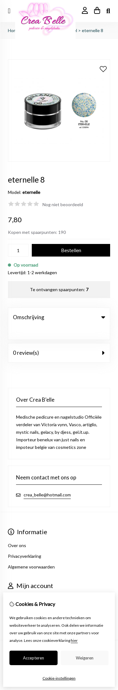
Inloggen (16, 586)
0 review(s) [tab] (59, 340)
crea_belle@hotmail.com (47, 481)
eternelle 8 (92, 30)
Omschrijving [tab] (59, 317)
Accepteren (33, 657)
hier (74, 640)
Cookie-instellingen (59, 678)
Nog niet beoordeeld (62, 204)
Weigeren (84, 657)
